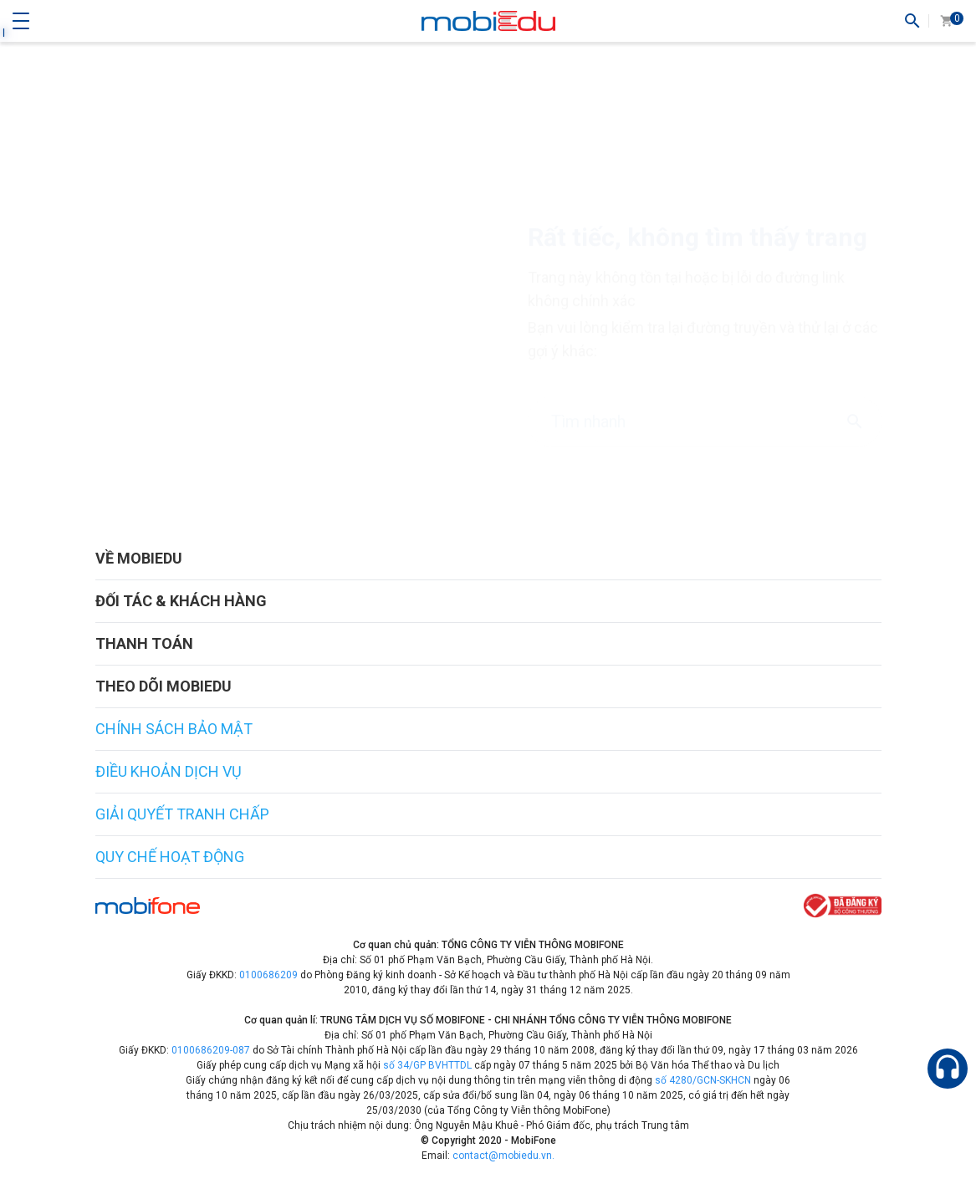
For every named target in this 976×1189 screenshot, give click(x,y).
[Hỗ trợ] (947, 1069)
